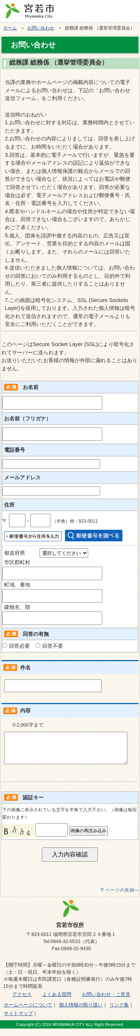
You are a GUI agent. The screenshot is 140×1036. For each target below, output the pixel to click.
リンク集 (119, 1012)
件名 (25, 668)
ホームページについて (28, 1012)
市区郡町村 (17, 562)
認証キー (33, 805)
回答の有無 (36, 634)
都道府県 (14, 553)
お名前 (30, 387)
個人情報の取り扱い (81, 1012)
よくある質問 (56, 1002)
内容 (25, 710)
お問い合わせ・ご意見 (106, 1002)
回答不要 (52, 646)
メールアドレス (22, 477)
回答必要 (19, 646)
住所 (9, 505)
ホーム (10, 28)
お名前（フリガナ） (27, 418)
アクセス (22, 1002)
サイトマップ (18, 1021)
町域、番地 (17, 585)
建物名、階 (17, 607)
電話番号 (14, 450)
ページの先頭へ (122, 897)
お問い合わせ (40, 28)
